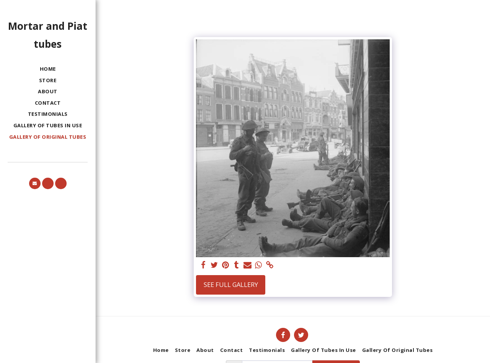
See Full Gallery (231, 284)
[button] (35, 183)
